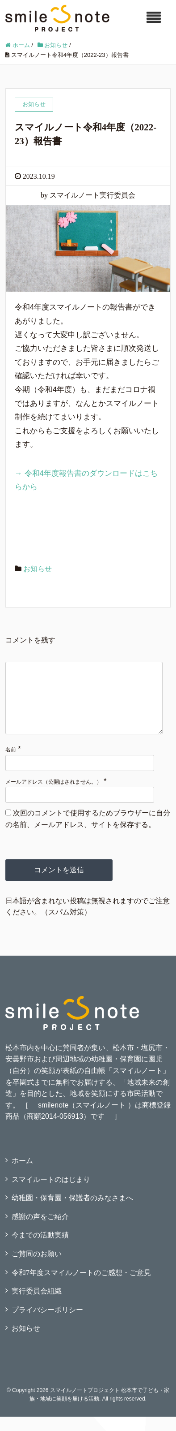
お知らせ (37, 569)
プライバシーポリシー (47, 1324)
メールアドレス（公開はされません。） (53, 796)
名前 (10, 764)
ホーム (22, 1175)
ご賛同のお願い (37, 1268)
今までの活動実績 (40, 1249)
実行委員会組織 (37, 1305)
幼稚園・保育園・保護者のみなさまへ (72, 1212)
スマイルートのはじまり (51, 1194)
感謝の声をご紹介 (40, 1231)
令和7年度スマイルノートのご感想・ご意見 (81, 1287)
